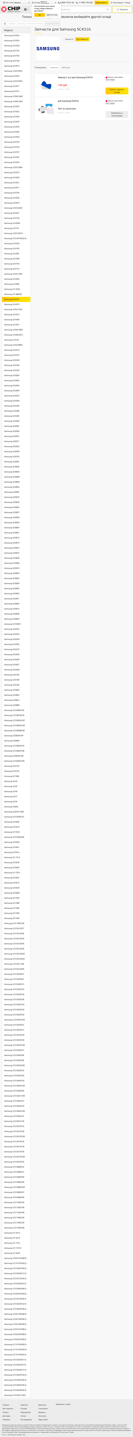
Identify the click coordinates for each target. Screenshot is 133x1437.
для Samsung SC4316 (68, 101)
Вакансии (42, 1405)
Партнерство (26, 1412)
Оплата (5, 1412)
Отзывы (24, 1409)
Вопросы (41, 1412)
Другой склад (52, 15)
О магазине (43, 1409)
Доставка (6, 1416)
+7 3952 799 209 (84, 2)
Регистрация (117, 3)
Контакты (42, 1416)
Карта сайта (43, 1420)
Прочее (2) (69, 39)
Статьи (23, 1416)
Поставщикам (26, 1420)
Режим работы (101, 3)
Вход (127, 3)
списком (54, 67)
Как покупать (8, 1409)
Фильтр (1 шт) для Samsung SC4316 (75, 77)
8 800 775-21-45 (66, 2)
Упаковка (6, 1420)
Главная (6, 1405)
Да (40, 15)
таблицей (65, 67)
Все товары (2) (82, 39)
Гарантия (24, 1405)
